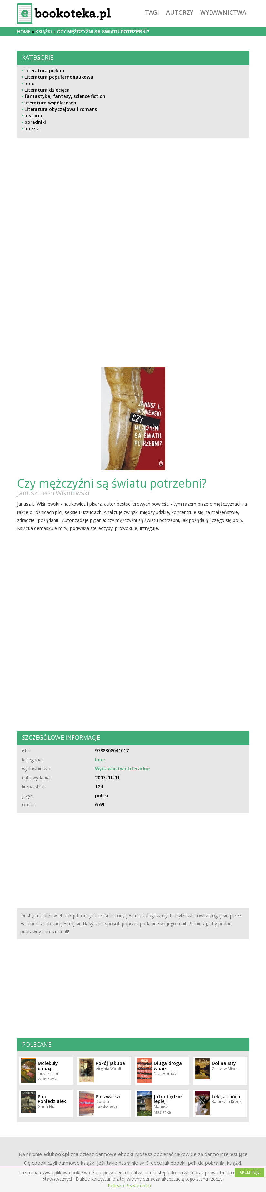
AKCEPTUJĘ (250, 1172)
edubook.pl (56, 1154)
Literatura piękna (44, 70)
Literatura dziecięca (47, 90)
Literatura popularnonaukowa (59, 77)
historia (33, 116)
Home (24, 31)
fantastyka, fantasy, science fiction (65, 96)
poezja (32, 128)
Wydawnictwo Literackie (122, 768)
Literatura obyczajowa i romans (61, 109)
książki (43, 31)
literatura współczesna (50, 103)
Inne (29, 83)
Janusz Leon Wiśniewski (53, 492)
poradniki (35, 122)
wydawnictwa (223, 12)
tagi (152, 12)
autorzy (179, 12)
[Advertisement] (133, 207)
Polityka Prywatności (129, 1185)
